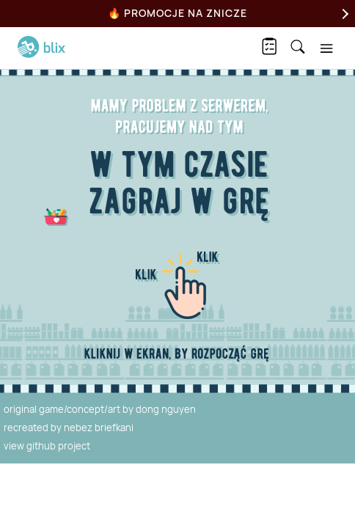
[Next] (343, 13)
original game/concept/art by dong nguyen (100, 409)
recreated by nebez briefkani (68, 427)
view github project (47, 445)
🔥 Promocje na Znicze (177, 13)
